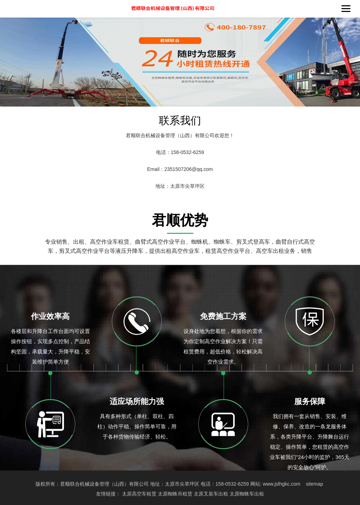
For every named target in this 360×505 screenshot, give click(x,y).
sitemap (314, 484)
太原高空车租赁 (139, 494)
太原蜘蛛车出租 (247, 494)
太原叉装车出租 (211, 494)
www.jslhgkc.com (282, 484)
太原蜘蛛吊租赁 (175, 494)
